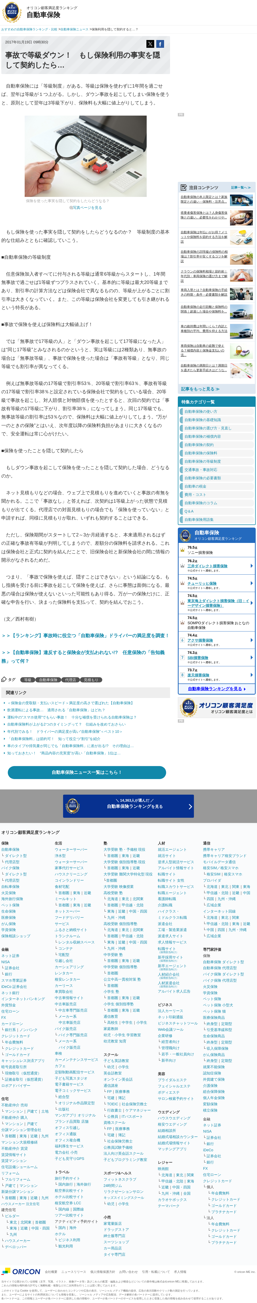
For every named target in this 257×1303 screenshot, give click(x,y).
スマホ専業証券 (14, 980)
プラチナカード (224, 1212)
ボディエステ (169, 1092)
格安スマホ (233, 874)
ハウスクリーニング (71, 874)
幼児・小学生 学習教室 (122, 1035)
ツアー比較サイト (69, 1215)
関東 (190, 1175)
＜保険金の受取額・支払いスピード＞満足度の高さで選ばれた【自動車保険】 (70, 703)
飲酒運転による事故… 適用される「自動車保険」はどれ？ (56, 710)
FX (3, 1017)
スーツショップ (116, 1242)
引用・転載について (156, 1272)
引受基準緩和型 (219, 1030)
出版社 (63, 1109)
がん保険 (8, 924)
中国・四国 (40, 1228)
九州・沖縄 (116, 917)
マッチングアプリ (172, 1149)
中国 (246, 893)
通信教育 (111, 1016)
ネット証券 (10, 956)
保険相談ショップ (15, 936)
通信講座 (111, 1085)
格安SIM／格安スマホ (221, 868)
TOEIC (112, 1104)
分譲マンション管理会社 (21, 1130)
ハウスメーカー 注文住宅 (20, 1204)
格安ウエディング (172, 1124)
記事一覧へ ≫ (241, 187)
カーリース (64, 985)
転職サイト (167, 874)
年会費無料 (14, 1042)
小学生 (141, 1022)
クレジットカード (15, 1036)
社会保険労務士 (134, 1104)
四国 (210, 899)
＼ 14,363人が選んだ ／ (135, 803)
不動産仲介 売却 (14, 1105)
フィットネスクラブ (120, 1179)
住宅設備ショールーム (19, 1167)
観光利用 (65, 1246)
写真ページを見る (87, 207)
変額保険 (210, 1104)
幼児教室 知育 (115, 1041)
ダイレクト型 (16, 856)
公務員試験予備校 (118, 1147)
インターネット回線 (219, 911)
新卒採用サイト (170, 958)
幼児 (110, 1067)
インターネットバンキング (23, 999)
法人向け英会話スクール (124, 1153)
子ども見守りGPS (69, 1158)
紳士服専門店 (114, 1236)
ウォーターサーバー (71, 849)
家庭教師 (111, 1029)
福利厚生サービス (69, 1146)
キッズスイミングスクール (124, 1198)
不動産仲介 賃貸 (14, 1148)
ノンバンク (28, 1030)
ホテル (60, 1234)
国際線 (78, 1209)
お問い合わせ (128, 1272)
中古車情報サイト (69, 998)
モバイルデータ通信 (219, 862)
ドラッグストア (116, 1229)
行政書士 (114, 1110)
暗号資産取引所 (14, 1067)
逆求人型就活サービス (176, 862)
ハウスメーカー (17, 1241)
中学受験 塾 (113, 955)
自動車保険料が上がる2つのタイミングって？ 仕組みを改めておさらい (66, 724)
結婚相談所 (167, 1130)
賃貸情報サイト (14, 1155)
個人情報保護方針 (102, 1272)
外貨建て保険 (214, 1079)
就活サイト (167, 856)
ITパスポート (132, 1116)
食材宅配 (62, 887)
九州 (45, 1136)
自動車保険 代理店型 (220, 968)
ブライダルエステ (172, 1080)
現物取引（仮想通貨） (23, 1073)
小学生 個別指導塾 (119, 1004)
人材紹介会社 (169, 975)
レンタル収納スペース (76, 942)
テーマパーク (169, 1206)
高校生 (112, 1022)
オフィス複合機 (67, 1140)
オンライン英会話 (118, 1079)
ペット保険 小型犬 (218, 1005)
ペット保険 (10, 905)
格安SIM (213, 874)
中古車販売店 (66, 1004)
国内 (62, 1228)
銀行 (8, 974)
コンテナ (65, 948)
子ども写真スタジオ (71, 1078)
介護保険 (210, 1085)
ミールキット (66, 899)
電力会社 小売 (66, 1152)
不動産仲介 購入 (14, 1117)
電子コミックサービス (73, 1090)
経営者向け (170, 1042)
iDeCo (208, 1150)
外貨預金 (8, 1005)
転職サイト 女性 (171, 880)
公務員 (112, 1116)
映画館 (163, 1169)
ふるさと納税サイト (71, 930)
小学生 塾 (111, 991)
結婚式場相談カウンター (178, 1137)
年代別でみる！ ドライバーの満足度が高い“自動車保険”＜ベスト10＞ (65, 731)
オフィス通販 (66, 1134)
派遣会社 (165, 924)
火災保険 (8, 893)
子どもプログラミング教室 (125, 1160)
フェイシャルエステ (174, 1086)
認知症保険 (212, 1073)
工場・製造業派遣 (172, 930)
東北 (13, 1222)
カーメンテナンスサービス (76, 1060)
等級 (27, 680)
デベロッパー (16, 1247)
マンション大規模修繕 (19, 1142)
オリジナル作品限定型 (76, 1103)
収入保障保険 (217, 1048)
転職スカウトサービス (176, 887)
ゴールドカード (17, 1055)
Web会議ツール (171, 1029)
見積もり (91, 680)
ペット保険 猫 (214, 1011)
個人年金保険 (214, 1098)
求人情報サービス (172, 942)
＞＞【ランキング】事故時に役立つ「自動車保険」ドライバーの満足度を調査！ (85, 635)
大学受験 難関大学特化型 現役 (128, 874)
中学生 (127, 1022)
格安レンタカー (67, 979)
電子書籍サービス (69, 1084)
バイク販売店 (66, 1029)
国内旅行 (65, 1184)
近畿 (34, 1136)
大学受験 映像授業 (119, 887)
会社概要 (51, 1272)
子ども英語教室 (116, 1061)
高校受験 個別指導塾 (120, 924)
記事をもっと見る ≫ (200, 389)
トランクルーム (67, 936)
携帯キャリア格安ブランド (225, 856)
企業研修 (165, 1036)
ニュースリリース (73, 1272)
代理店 (70, 680)
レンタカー (64, 973)
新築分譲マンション (17, 1191)
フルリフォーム (17, 1179)
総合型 (63, 1097)
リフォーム (10, 1173)
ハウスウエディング (174, 1118)
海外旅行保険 (12, 899)
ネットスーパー (67, 911)
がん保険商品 (214, 1055)
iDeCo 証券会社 (14, 987)
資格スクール (114, 1122)
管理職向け (170, 1048)
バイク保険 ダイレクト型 (223, 974)
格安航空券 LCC (68, 1203)
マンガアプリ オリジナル (75, 1115)
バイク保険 (10, 868)
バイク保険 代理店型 (220, 980)
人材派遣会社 (169, 984)
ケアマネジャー (138, 1110)
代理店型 (12, 862)
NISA (5, 962)
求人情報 (180, 1272)
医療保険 (8, 917)
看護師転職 (167, 899)
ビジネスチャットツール (178, 1023)
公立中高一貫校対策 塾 (122, 979)
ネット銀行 (10, 993)
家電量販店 (113, 1223)
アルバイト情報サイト (176, 868)
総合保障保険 (214, 1091)
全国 (187, 1193)
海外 (73, 1228)
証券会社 (12, 968)
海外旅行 (84, 1184)
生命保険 (8, 911)
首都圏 (10, 1136)
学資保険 (8, 930)
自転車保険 (10, 887)
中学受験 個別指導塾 (120, 967)
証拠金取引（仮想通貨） (25, 1079)
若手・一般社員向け (177, 1054)
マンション (14, 1111)
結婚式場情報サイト (174, 1143)
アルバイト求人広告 (174, 991)
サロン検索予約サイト (176, 1098)
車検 (58, 1053)
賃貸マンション (14, 1161)
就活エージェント (172, 849)
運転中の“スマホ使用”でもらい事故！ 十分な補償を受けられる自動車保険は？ (72, 717)
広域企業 (214, 905)
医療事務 (122, 1091)
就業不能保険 (214, 1067)
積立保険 (210, 1110)
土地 (45, 1111)
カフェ (60, 1066)
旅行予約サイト (67, 1178)
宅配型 (63, 955)
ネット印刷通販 (170, 1017)
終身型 (212, 1024)
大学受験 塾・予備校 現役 (125, 849)
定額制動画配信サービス (75, 1072)
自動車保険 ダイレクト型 (223, 962)
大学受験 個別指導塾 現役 (125, 862)
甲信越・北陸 (133, 905)
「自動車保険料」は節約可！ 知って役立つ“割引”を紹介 (53, 739)
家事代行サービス (69, 868)
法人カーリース (170, 1011)
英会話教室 (113, 1073)
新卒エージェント (172, 967)
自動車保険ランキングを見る (215, 689)
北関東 (26, 1222)
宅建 (110, 1098)
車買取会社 (64, 991)
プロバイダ (212, 880)
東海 (23, 1136)
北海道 (112, 899)
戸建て (32, 1111)
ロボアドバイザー (15, 1085)
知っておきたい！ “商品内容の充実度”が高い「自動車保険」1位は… (64, 753)
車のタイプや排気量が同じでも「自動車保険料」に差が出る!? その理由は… (70, 746)
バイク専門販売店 (72, 1035)
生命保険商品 (214, 1036)
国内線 (63, 1209)
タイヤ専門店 (114, 1254)
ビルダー (12, 1216)
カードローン (12, 1024)
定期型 (226, 1024)
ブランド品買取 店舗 (72, 1121)
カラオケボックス (172, 1200)
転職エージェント (172, 893)
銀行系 (10, 1030)
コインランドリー (69, 880)
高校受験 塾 (113, 893)
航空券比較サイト (69, 1190)
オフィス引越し (67, 1128)
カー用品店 (113, 1248)
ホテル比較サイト (69, 1197)
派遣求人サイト (170, 936)
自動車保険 (48, 680)
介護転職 (165, 905)
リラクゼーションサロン (124, 1191)
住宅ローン (10, 1011)
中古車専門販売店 (72, 1010)
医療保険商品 (214, 1017)
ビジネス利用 (69, 1240)
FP (109, 1091)
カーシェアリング (69, 967)
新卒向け (168, 1060)
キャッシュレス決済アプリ (23, 1061)
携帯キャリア (214, 849)
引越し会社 (64, 961)
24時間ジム (113, 1186)
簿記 (121, 1098)
